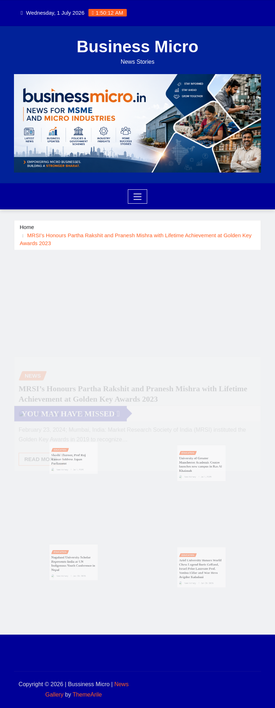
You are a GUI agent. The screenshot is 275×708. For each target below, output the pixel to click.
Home (27, 227)
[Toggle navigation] (138, 196)
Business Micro (137, 46)
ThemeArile (87, 695)
